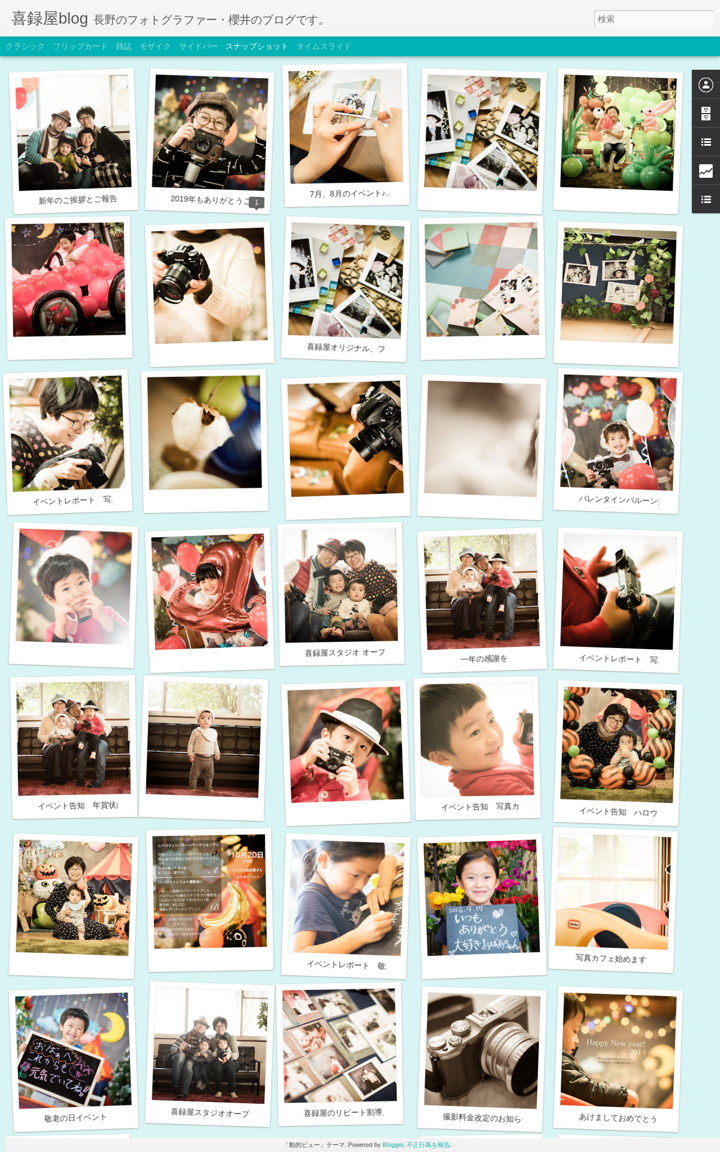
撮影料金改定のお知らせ (486, 1118)
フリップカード (80, 46)
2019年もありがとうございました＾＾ (238, 201)
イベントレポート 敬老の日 (358, 965)
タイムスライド (324, 46)
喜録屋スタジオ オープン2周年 (359, 652)
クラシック (25, 46)
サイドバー (198, 46)
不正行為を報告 (428, 1144)
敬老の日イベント (75, 1117)
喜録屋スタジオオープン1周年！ (227, 1113)
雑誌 (124, 46)
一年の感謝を (484, 658)
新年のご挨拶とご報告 (77, 199)
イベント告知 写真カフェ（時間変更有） (516, 806)
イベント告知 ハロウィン (626, 812)
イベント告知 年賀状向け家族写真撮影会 (112, 805)
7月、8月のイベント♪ (348, 193)
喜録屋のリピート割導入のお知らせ (367, 1112)
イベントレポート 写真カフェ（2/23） (103, 499)
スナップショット (257, 46)
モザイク (155, 46)
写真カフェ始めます (610, 958)
